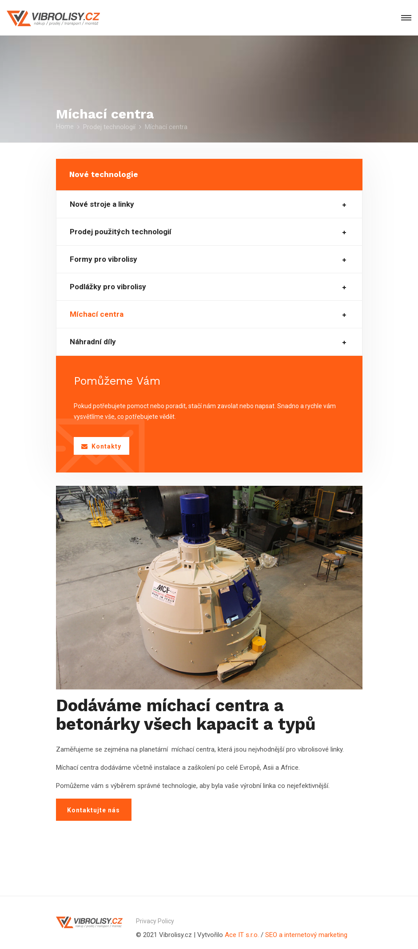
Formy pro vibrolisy (103, 259)
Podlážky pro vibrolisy (108, 287)
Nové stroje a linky (102, 204)
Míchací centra (96, 314)
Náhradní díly (93, 342)
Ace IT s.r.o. (243, 935)
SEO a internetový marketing (306, 935)
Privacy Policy (155, 921)
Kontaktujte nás (93, 810)
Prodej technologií (109, 127)
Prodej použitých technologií (120, 232)
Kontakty (101, 446)
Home (65, 126)
